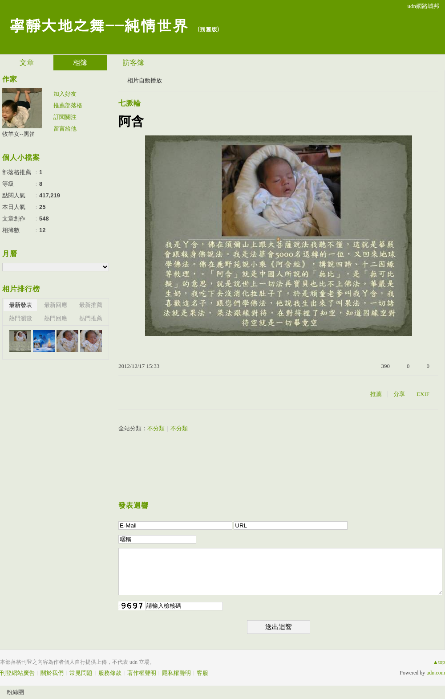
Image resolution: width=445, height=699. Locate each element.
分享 (399, 394)
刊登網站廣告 (17, 673)
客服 (202, 673)
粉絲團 (15, 692)
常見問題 (81, 673)
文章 (27, 62)
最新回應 (55, 305)
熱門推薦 (90, 318)
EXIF (423, 394)
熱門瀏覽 (20, 318)
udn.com (435, 673)
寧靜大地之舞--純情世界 (98, 24)
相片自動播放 (144, 80)
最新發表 (20, 305)
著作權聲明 (141, 673)
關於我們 (52, 673)
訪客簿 (133, 62)
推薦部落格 (67, 105)
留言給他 (65, 128)
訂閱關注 (65, 117)
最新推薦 (90, 305)
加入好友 (65, 93)
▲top (439, 662)
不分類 (156, 428)
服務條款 (109, 673)
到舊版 (208, 29)
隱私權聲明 (176, 673)
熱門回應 (55, 318)
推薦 (376, 394)
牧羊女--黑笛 (18, 134)
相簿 (80, 62)
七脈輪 (129, 103)
